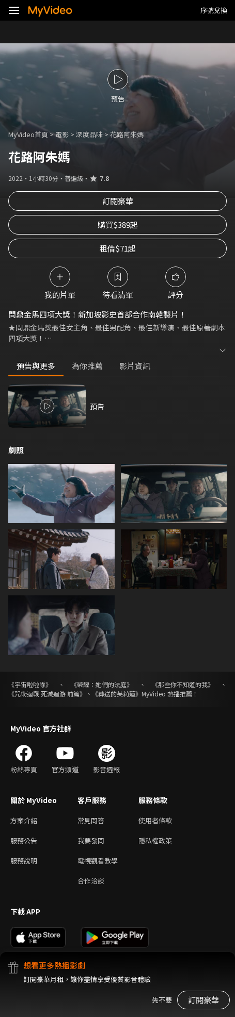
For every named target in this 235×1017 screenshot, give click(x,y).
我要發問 (90, 840)
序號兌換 (213, 10)
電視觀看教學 (97, 860)
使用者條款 (155, 820)
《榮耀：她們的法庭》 (102, 684)
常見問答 (90, 820)
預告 (97, 406)
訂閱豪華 (117, 200)
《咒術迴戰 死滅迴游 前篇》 (47, 693)
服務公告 (23, 840)
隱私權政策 (155, 840)
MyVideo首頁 (28, 134)
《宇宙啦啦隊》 (30, 684)
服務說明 (23, 860)
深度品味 (89, 134)
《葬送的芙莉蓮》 (117, 693)
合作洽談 (90, 881)
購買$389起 (118, 224)
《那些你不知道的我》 (183, 684)
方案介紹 (23, 820)
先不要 (162, 1000)
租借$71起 (118, 248)
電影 (62, 134)
